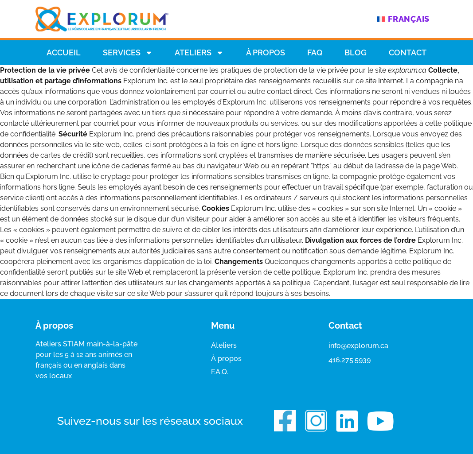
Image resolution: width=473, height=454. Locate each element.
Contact (407, 52)
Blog (355, 52)
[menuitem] (403, 19)
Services (128, 52)
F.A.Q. (219, 372)
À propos (265, 52)
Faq (315, 52)
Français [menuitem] (409, 18)
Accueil (64, 52)
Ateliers (199, 52)
